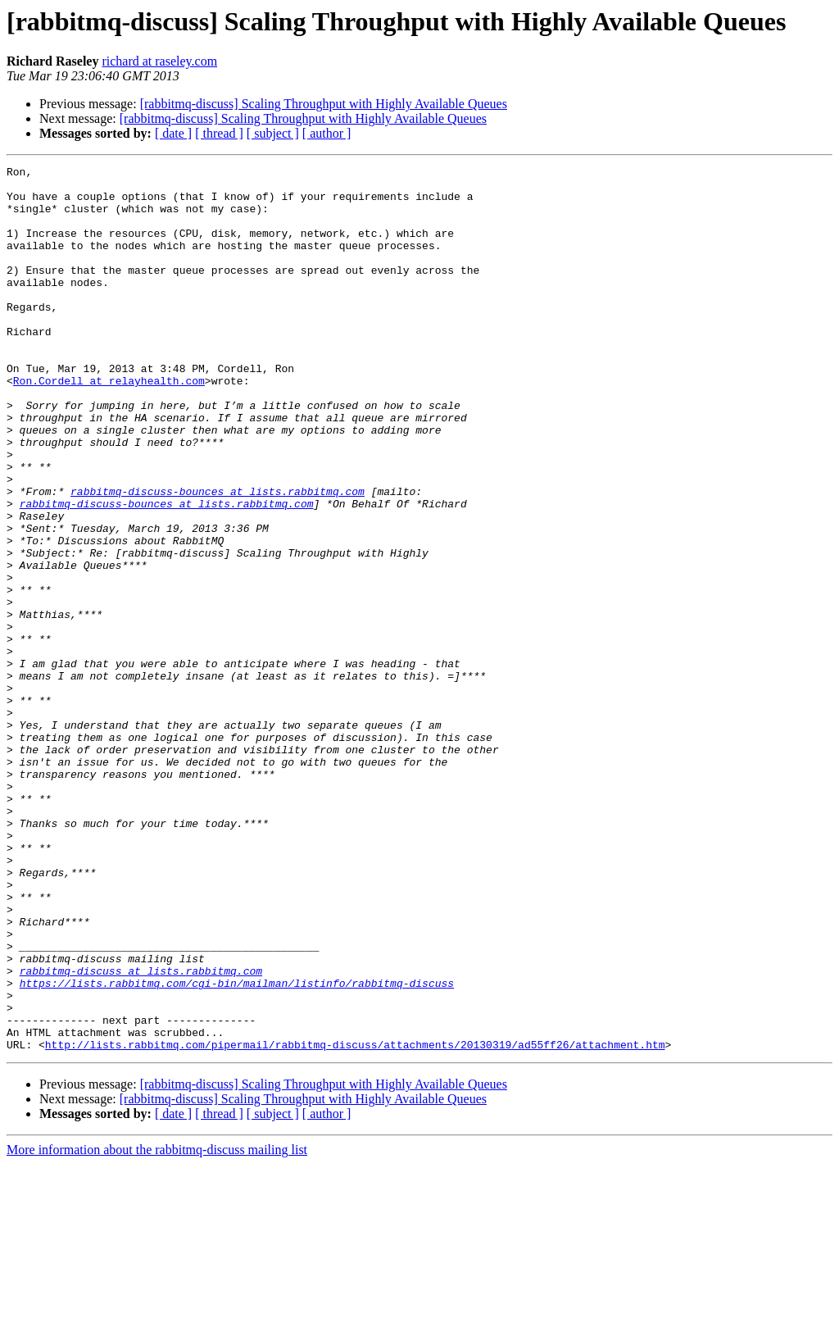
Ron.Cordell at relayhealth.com (109, 424)
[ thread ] (219, 133)
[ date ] (173, 133)
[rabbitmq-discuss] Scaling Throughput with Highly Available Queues (323, 104)
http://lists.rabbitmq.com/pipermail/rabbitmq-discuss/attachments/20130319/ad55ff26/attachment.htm (355, 1221)
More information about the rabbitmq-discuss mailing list (157, 1327)
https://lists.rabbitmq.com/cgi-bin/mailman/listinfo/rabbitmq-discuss (237, 1147)
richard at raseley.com (159, 61)
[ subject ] (273, 133)
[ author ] (326, 133)
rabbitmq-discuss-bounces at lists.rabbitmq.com (217, 557)
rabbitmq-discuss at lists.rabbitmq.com (141, 1132)
